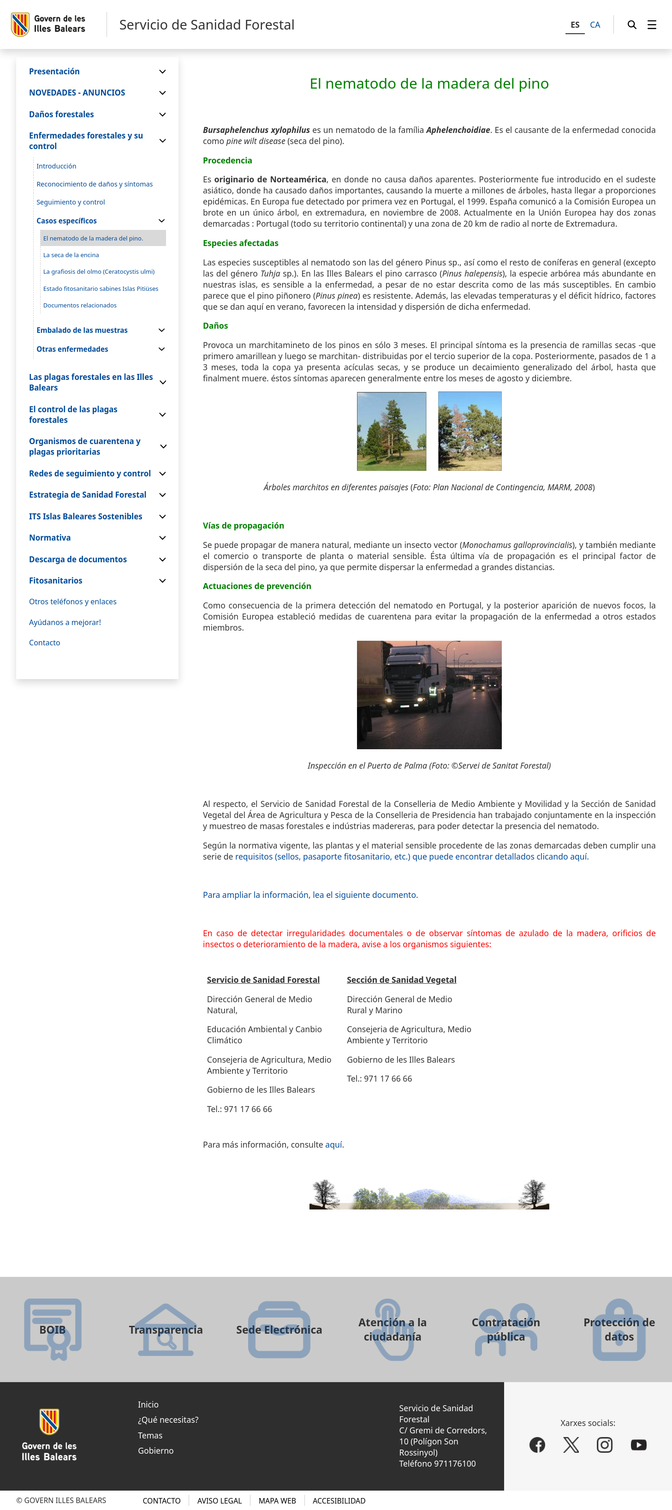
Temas (150, 1435)
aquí (333, 1144)
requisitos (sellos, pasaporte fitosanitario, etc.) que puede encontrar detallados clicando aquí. (412, 856)
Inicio (148, 1404)
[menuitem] (652, 24)
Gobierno (156, 1450)
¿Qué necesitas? (168, 1419)
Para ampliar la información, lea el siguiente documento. (310, 894)
